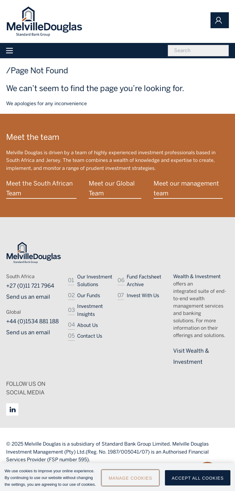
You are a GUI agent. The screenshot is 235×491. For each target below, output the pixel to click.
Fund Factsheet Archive (144, 281)
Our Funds (88, 295)
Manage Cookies (130, 479)
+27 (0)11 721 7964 (30, 285)
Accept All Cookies (198, 479)
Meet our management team (186, 188)
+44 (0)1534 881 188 (32, 321)
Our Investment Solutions (94, 281)
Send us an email (28, 296)
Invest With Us (143, 295)
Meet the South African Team (39, 188)
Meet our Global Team (112, 188)
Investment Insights (90, 310)
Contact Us (89, 336)
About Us (87, 325)
